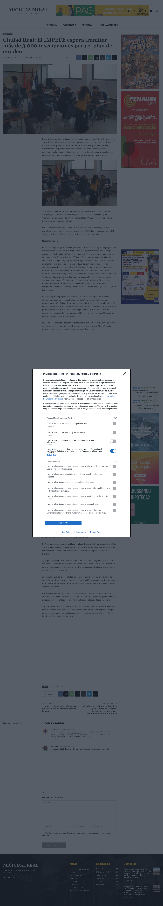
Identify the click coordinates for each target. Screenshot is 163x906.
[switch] (113, 423)
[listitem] (81, 418)
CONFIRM (63, 523)
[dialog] (81, 453)
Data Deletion (67, 532)
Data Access (81, 532)
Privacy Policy (95, 532)
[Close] (125, 374)
